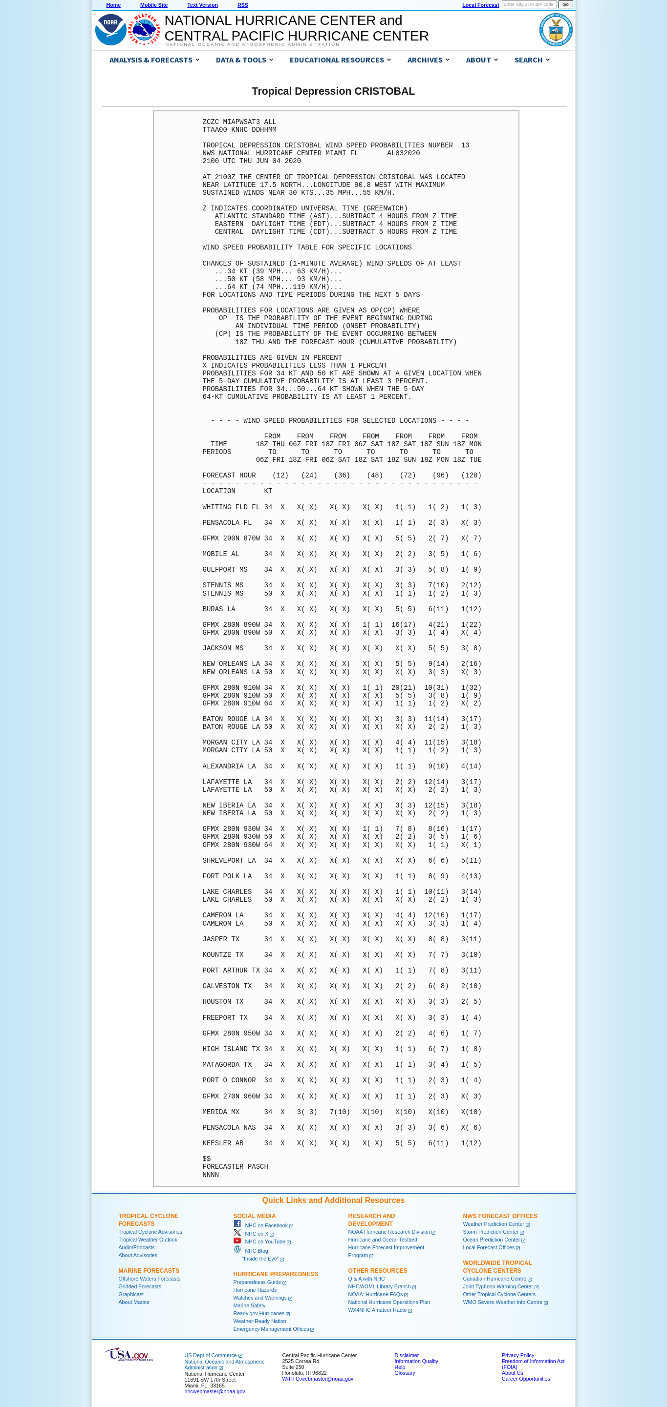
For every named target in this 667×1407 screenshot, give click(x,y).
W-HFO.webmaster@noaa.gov (318, 1379)
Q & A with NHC (366, 1279)
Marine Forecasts (149, 1270)
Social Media (255, 1216)
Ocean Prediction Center (491, 1239)
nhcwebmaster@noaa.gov (215, 1391)
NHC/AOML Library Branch (379, 1286)
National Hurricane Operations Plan (389, 1302)
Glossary (405, 1373)
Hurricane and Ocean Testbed (382, 1239)
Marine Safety (250, 1305)
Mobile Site (154, 5)
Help (400, 1367)
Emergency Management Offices (271, 1329)
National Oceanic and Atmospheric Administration (253, 44)
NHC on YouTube (259, 1241)
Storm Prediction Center (491, 1232)
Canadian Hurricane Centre (495, 1279)
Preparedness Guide (257, 1282)
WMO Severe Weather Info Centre (503, 1302)
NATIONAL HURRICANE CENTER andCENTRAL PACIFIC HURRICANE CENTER (297, 28)
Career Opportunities (526, 1379)
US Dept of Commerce (211, 1355)
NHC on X (251, 1234)
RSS (242, 5)
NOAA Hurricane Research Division (389, 1232)
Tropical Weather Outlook (148, 1239)
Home (114, 5)
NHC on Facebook (261, 1225)
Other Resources (378, 1270)
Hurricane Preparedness (276, 1274)
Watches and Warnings (260, 1298)
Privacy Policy (518, 1355)
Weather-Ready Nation (260, 1321)
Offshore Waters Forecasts (150, 1279)
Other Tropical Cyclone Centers (499, 1294)
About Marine (134, 1302)
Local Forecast (480, 5)
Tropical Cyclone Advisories (151, 1232)
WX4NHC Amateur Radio (377, 1310)
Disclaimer (407, 1355)
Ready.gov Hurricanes (259, 1313)
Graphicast (131, 1294)
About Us (512, 1373)
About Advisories (138, 1255)
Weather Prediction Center (493, 1224)
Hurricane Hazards (255, 1290)
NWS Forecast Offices (500, 1216)
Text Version (202, 5)
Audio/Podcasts (137, 1247)
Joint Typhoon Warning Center (498, 1286)
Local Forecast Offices (489, 1247)
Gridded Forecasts (140, 1286)
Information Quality (416, 1361)
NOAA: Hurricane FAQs (375, 1294)
